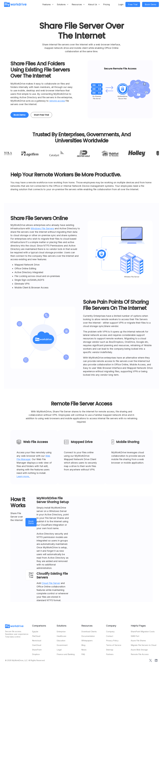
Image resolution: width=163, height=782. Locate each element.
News (83, 649)
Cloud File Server (51, 583)
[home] (15, 4)
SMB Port (135, 636)
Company (110, 631)
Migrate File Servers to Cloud (143, 645)
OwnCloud (36, 645)
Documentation (88, 636)
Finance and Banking (66, 654)
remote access (57, 100)
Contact (109, 636)
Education (61, 640)
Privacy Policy (112, 640)
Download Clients (89, 631)
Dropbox (36, 654)
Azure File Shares (138, 640)
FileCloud (36, 636)
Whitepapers (87, 640)
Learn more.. (23, 476)
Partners (109, 654)
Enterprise (61, 631)
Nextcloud (36, 640)
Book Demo (19, 114)
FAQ (83, 654)
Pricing (106, 4)
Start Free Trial (41, 114)
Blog (83, 645)
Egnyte (35, 631)
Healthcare (61, 636)
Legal (59, 649)
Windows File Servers (42, 228)
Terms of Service (113, 645)
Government (62, 645)
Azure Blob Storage (139, 649)
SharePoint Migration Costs (143, 631)
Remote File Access (140, 654)
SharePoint (37, 649)
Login (120, 4)
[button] (48, 4)
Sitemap (109, 649)
